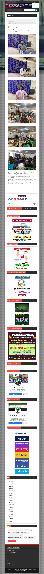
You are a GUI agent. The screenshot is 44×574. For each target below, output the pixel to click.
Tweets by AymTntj (11, 366)
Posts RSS (18, 572)
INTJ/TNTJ (17, 532)
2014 (10, 514)
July (10, 493)
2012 (10, 518)
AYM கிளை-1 (10, 530)
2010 (10, 521)
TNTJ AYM (26, 570)
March (10, 500)
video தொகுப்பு (31, 537)
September (11, 490)
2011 (10, 520)
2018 (10, 507)
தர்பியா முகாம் (11, 21)
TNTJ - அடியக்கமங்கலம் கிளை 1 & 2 (22, 569)
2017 (10, 509)
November (11, 486)
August (10, 491)
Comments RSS (24, 572)
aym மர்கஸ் (10, 532)
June (10, 495)
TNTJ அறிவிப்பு (24, 532)
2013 (10, 516)
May (10, 497)
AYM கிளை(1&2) (27, 530)
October (10, 488)
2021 (10, 481)
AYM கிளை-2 (18, 530)
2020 (10, 483)
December (11, 484)
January (10, 504)
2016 (10, 511)
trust (25, 537)
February (10, 502)
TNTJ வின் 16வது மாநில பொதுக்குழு (15, 537)
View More (11, 541)
